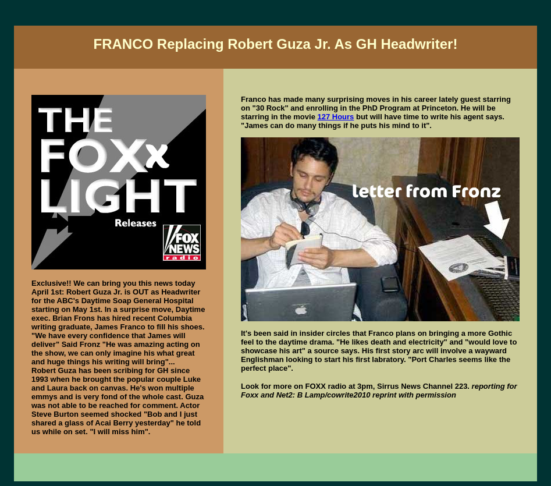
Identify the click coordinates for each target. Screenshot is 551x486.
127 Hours (335, 116)
